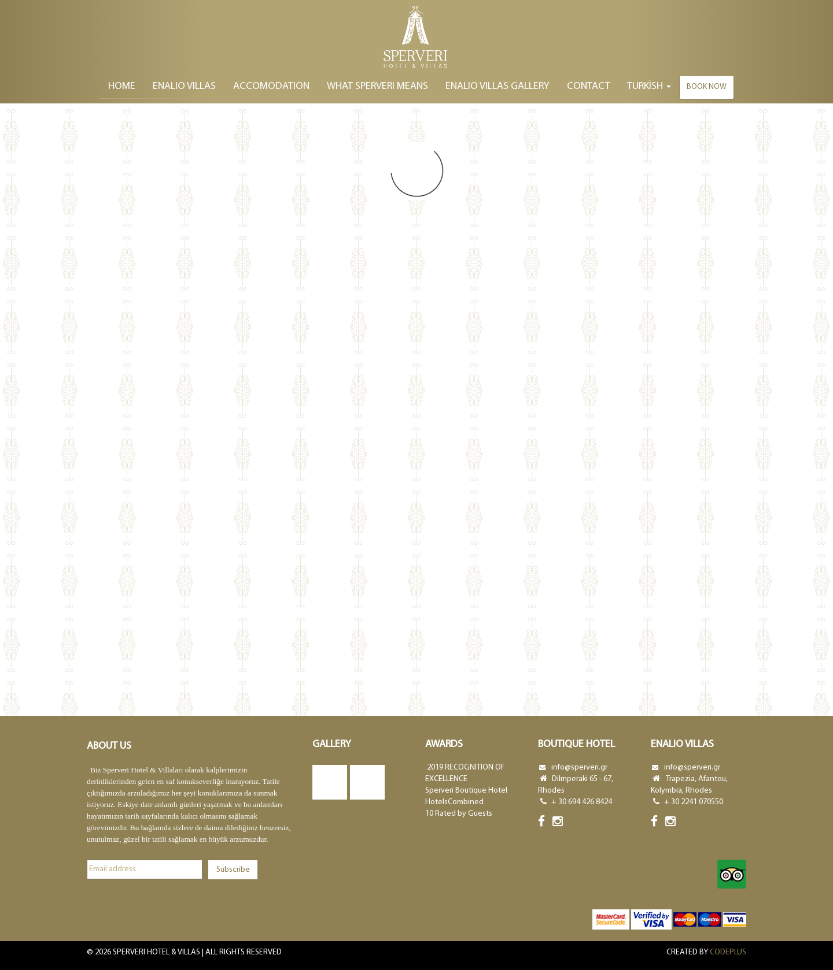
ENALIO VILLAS (184, 86)
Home (121, 86)
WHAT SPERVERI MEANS (377, 86)
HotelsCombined (454, 802)
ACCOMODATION (271, 86)
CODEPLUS (728, 952)
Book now (707, 87)
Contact (588, 86)
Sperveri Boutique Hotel (466, 790)
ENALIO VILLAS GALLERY (497, 86)
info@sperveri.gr (579, 767)
